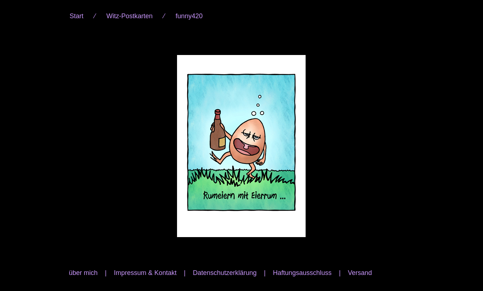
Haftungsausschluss (302, 272)
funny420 (189, 16)
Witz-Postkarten (129, 16)
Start (76, 16)
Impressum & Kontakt (145, 272)
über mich (83, 272)
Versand (360, 272)
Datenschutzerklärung (224, 272)
